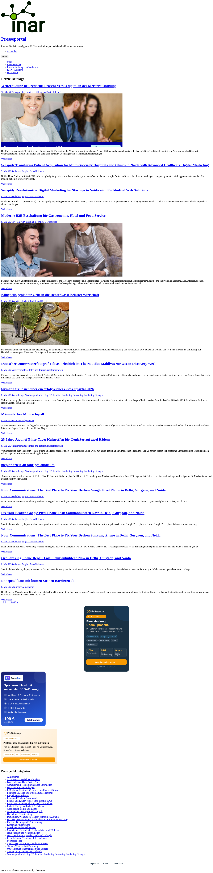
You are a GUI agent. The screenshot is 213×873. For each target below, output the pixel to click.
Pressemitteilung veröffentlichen (22, 67)
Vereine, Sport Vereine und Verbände (24, 851)
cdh (15, 301)
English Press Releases (33, 171)
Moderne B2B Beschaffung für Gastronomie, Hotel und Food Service (53, 215)
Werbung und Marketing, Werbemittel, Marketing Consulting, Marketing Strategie (64, 395)
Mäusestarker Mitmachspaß (22, 414)
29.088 (12, 602)
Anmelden (12, 51)
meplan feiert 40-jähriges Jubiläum (28, 465)
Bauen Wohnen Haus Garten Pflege (24, 782)
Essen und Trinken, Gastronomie (41, 222)
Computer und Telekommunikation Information (29, 785)
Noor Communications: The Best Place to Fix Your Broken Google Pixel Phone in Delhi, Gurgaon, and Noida (83, 490)
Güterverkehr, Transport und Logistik (24, 811)
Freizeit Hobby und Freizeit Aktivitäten (25, 806)
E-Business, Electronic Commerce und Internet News (32, 790)
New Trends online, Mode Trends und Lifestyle (29, 835)
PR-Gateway (19, 222)
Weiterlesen (6, 158)
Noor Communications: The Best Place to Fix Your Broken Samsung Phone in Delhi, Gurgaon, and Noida (80, 535)
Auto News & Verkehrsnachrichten (23, 779)
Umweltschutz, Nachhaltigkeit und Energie (27, 849)
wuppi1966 (19, 92)
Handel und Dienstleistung (19, 814)
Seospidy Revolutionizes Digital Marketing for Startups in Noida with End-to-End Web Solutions (74, 190)
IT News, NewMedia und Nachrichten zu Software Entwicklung (37, 819)
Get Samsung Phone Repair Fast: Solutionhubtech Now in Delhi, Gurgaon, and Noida (66, 558)
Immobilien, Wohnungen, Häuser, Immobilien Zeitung (33, 817)
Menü (4, 57)
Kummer (17, 420)
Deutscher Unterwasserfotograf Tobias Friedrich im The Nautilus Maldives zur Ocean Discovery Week (78, 364)
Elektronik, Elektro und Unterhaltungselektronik (30, 793)
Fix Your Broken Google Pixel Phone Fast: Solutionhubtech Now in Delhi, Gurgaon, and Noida (72, 513)
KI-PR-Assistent (15, 70)
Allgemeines (28, 420)
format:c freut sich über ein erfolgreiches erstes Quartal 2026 (47, 389)
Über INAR (12, 72)
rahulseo (17, 171)
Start (9, 62)
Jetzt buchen (33, 720)
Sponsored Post (14, 841)
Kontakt (106, 863)
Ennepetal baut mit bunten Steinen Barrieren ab (38, 581)
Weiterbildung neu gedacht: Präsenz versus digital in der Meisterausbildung (59, 86)
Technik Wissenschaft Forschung (22, 846)
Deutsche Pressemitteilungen (20, 787)
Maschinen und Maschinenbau (21, 827)
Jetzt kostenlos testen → (106, 662)
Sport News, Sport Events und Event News (27, 843)
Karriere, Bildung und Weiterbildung (43, 92)
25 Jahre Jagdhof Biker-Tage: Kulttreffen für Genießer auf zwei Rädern (55, 439)
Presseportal (13, 39)
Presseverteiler (14, 64)
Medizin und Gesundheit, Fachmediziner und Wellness (33, 830)
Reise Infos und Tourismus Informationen (43, 370)
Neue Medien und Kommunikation (23, 833)
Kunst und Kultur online (18, 825)
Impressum (94, 863)
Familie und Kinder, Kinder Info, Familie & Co (29, 801)
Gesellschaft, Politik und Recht (32, 301)
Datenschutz (118, 863)
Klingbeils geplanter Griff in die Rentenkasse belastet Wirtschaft (50, 295)
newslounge (19, 395)
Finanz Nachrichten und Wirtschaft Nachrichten (30, 803)
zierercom (18, 370)
